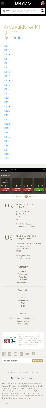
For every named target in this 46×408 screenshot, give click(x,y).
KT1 (6, 45)
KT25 (7, 123)
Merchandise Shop (23, 282)
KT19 (7, 88)
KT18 (7, 84)
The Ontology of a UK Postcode (23, 318)
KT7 (6, 149)
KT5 (6, 140)
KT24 (7, 119)
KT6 (6, 145)
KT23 (7, 114)
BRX (23, 306)
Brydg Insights (23, 321)
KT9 (6, 158)
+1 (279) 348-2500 (24, 258)
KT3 (6, 127)
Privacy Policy (12, 372)
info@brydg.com (23, 224)
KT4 (6, 132)
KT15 (7, 71)
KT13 (7, 63)
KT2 (6, 97)
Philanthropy (23, 274)
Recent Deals (23, 324)
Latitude (23, 297)
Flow (23, 295)
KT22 (7, 110)
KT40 (7, 136)
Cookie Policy (23, 372)
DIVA (23, 303)
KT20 (7, 101)
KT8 (6, 153)
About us (23, 271)
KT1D (7, 93)
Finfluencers (23, 300)
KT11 (7, 54)
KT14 (7, 67)
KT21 (7, 106)
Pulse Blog (23, 277)
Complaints (34, 372)
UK (18, 38)
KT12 (7, 58)
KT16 (7, 75)
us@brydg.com (23, 256)
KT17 (7, 80)
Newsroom (23, 280)
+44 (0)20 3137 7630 (25, 226)
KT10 (7, 50)
